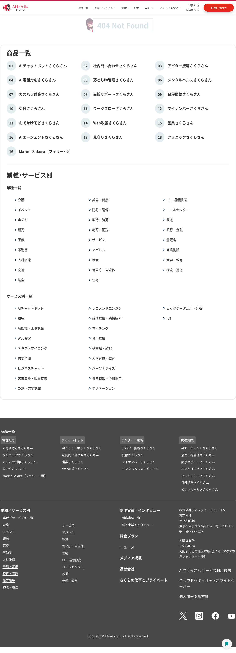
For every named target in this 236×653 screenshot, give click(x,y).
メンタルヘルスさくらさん (140, 469)
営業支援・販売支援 (32, 378)
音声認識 (98, 338)
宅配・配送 (100, 229)
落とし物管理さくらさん (198, 455)
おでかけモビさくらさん (198, 469)
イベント (24, 209)
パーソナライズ (103, 368)
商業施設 (172, 249)
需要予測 (24, 358)
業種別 (124, 7)
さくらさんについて (170, 7)
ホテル (23, 219)
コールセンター (177, 209)
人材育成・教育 (103, 358)
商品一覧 (83, 7)
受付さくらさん (132, 455)
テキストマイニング (32, 348)
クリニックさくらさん (18, 455)
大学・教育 (174, 259)
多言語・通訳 (102, 348)
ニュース (149, 7)
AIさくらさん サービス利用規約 (205, 570)
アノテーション (103, 388)
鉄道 (169, 219)
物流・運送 (174, 269)
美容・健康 (100, 199)
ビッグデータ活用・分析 (184, 308)
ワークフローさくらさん (198, 476)
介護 (21, 199)
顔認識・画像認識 (31, 328)
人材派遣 (24, 259)
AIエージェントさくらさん (199, 448)
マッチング (100, 328)
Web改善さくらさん (76, 469)
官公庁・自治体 (103, 269)
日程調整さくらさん (195, 482)
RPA (21, 318)
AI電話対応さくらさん (18, 448)
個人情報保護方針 (194, 596)
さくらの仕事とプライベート (144, 579)
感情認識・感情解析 (107, 318)
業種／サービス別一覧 (18, 518)
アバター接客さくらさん (138, 448)
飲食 (95, 259)
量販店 (171, 239)
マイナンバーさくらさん (138, 462)
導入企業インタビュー (137, 525)
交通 (21, 269)
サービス (98, 239)
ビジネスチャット (31, 368)
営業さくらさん (73, 462)
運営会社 (127, 568)
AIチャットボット (31, 308)
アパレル (98, 249)
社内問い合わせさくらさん (80, 455)
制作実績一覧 (131, 518)
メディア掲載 (131, 557)
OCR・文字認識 (29, 388)
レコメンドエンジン (107, 308)
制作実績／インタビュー (140, 510)
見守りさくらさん (15, 469)
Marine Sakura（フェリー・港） (25, 476)
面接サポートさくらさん (198, 462)
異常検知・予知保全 (107, 378)
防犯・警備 (100, 209)
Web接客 (24, 338)
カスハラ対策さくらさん (19, 462)
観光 (21, 229)
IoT (168, 318)
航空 (21, 279)
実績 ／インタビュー (104, 7)
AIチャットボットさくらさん (82, 448)
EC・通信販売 (176, 199)
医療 (21, 239)
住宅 (95, 279)
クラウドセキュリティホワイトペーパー (206, 583)
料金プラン (129, 535)
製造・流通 (100, 219)
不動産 (23, 249)
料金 (136, 7)
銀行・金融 (174, 229)
